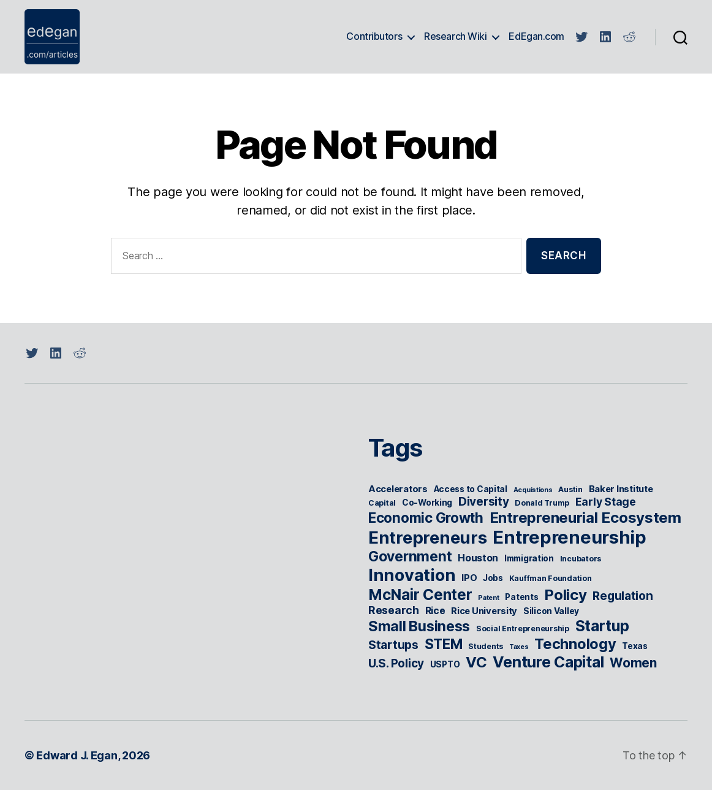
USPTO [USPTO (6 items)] (445, 664)
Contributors (374, 36)
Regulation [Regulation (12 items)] (623, 596)
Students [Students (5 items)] (485, 646)
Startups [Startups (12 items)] (393, 645)
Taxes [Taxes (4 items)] (519, 647)
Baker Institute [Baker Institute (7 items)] (621, 489)
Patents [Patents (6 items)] (521, 597)
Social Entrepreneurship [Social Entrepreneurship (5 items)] (522, 628)
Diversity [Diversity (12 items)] (483, 502)
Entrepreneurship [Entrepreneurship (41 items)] (569, 537)
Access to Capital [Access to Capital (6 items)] (470, 489)
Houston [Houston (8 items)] (478, 558)
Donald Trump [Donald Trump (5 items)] (542, 502)
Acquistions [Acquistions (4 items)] (533, 490)
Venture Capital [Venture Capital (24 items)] (548, 662)
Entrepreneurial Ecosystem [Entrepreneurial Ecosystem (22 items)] (585, 517)
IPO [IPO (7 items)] (469, 577)
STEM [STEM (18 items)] (444, 644)
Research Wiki (455, 36)
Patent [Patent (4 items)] (488, 598)
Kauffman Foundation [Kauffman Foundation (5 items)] (550, 578)
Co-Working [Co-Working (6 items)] (427, 502)
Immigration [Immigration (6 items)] (529, 558)
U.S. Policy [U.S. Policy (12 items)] (396, 663)
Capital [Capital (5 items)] (382, 502)
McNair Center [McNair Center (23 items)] (420, 594)
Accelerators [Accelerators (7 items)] (398, 489)
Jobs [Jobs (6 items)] (493, 578)
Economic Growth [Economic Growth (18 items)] (425, 517)
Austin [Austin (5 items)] (570, 489)
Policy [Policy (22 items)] (565, 595)
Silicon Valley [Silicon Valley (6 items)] (551, 611)
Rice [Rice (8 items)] (435, 611)
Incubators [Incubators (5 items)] (580, 558)
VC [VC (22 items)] (476, 662)
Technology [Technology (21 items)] (575, 644)
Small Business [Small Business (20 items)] (419, 626)
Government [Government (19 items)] (410, 556)
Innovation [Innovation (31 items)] (411, 575)
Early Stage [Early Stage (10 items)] (605, 501)
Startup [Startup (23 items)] (602, 626)
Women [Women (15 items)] (633, 662)
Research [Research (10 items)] (393, 610)
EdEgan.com (536, 36)
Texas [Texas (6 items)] (635, 646)
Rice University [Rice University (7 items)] (484, 611)
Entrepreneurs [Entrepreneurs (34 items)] (427, 537)
